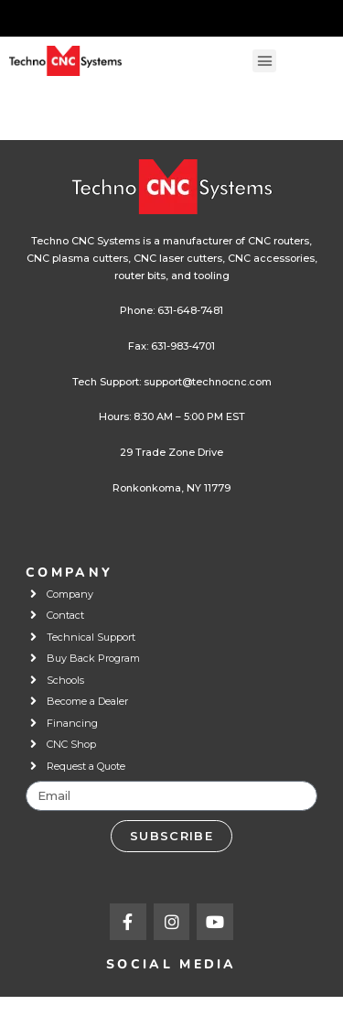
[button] (264, 61)
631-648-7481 (190, 310)
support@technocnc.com (208, 381)
